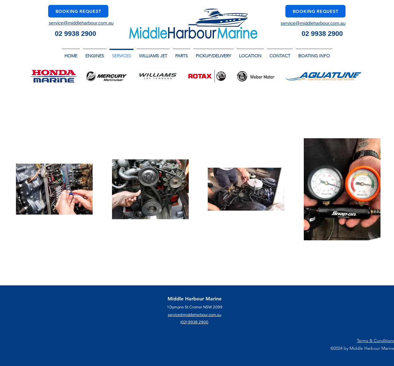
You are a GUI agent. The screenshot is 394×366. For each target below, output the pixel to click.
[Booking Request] (78, 11)
